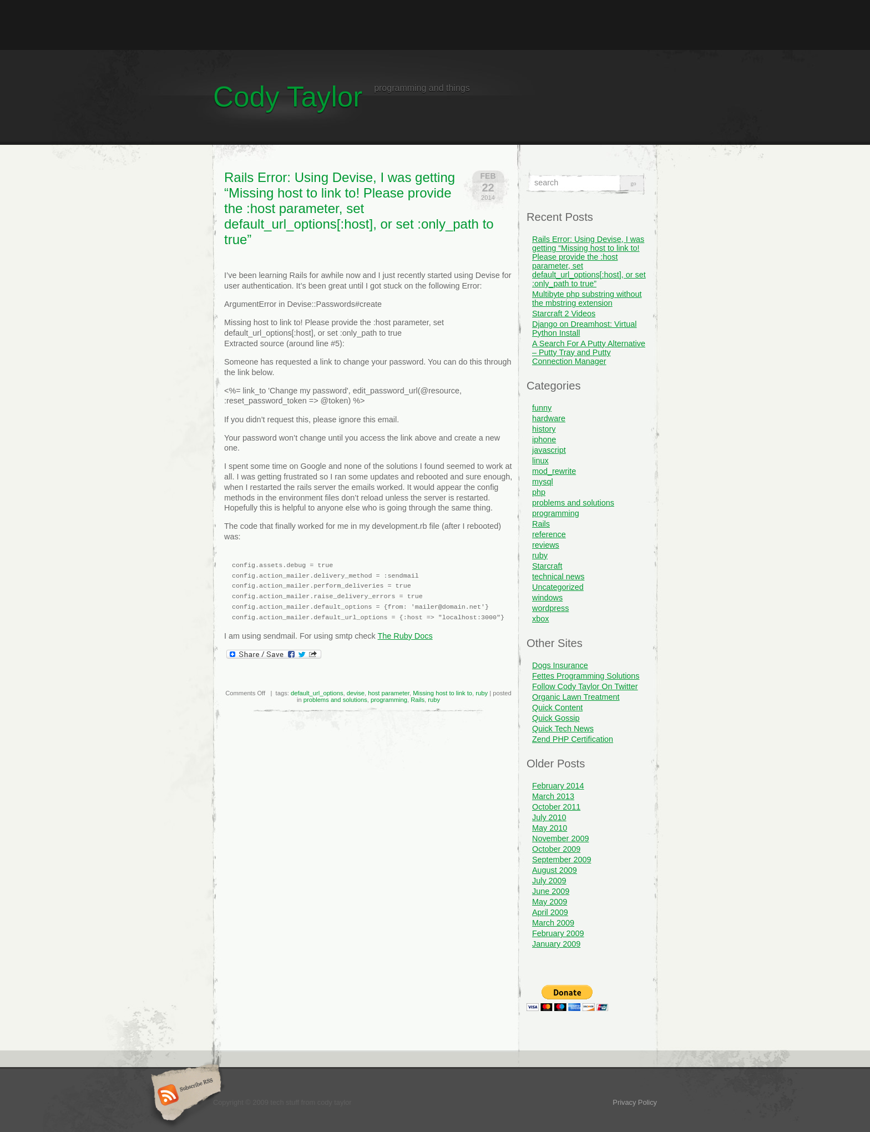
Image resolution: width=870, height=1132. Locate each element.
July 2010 (549, 817)
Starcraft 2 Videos (563, 313)
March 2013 (553, 796)
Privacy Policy (635, 1102)
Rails (417, 699)
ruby (482, 693)
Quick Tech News (563, 728)
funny (542, 407)
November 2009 (560, 838)
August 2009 (554, 870)
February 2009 (558, 933)
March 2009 (553, 922)
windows (547, 597)
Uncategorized (558, 587)
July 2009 (549, 880)
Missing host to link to (442, 693)
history (543, 428)
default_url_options (317, 693)
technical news (558, 576)
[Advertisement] (435, 25)
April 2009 (550, 912)
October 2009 (556, 849)
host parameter (388, 693)
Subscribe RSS (184, 1096)
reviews (545, 544)
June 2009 (550, 891)
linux (540, 460)
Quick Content (557, 707)
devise (356, 693)
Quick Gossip (556, 718)
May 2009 (549, 901)
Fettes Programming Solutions (586, 675)
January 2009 (556, 943)
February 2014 (558, 785)
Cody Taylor (287, 97)
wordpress (550, 608)
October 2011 (556, 806)
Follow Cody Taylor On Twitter (585, 686)
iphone (544, 439)
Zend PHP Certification (572, 739)
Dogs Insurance (560, 665)
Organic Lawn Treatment (576, 697)
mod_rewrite (554, 471)
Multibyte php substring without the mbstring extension (587, 298)
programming (389, 699)
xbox (540, 618)
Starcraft (547, 566)
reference (549, 534)
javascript (549, 450)
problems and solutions (335, 699)
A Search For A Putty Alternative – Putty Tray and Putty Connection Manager (588, 352)
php (538, 492)
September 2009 (561, 859)
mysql (542, 481)
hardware (548, 418)
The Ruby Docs (404, 635)
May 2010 (549, 827)
